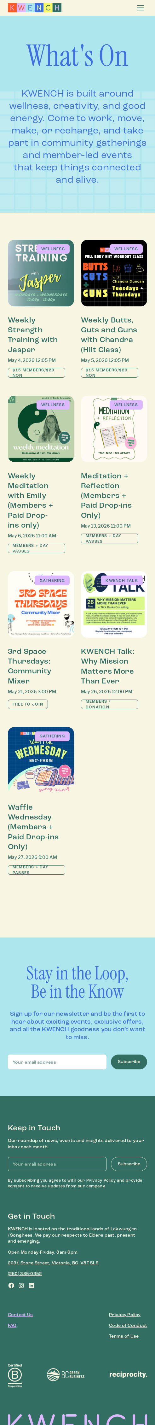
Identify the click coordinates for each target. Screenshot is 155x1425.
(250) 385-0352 (25, 1273)
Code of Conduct (128, 1325)
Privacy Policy (125, 1314)
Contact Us (20, 1314)
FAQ (12, 1325)
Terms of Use (124, 1336)
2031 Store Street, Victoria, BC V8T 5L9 (53, 1263)
